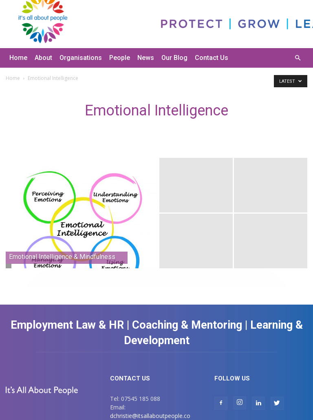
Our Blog (174, 58)
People (119, 58)
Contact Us (211, 58)
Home (18, 58)
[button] (297, 58)
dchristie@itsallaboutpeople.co (150, 416)
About (43, 58)
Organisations (81, 58)
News (145, 58)
